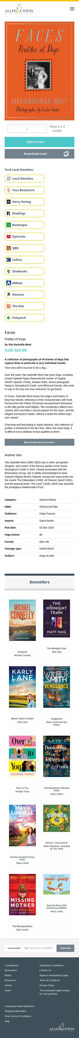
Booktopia (19, 225)
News (8, 990)
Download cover (35, 154)
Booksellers (11, 970)
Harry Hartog (21, 202)
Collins (17, 260)
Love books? (14, 948)
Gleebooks (19, 271)
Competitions (11, 965)
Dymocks (18, 237)
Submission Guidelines (51, 965)
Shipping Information (15, 1011)
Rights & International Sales (54, 975)
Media (8, 975)
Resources (10, 980)
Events (8, 985)
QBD (15, 248)
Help (7, 1021)
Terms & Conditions (50, 980)
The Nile (18, 306)
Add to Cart (35, 142)
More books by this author (39, 442)
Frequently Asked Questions (19, 1006)
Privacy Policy (47, 985)
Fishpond (19, 318)
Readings (18, 213)
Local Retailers (22, 179)
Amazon (18, 295)
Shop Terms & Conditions (18, 1016)
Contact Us (45, 970)
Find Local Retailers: (19, 170)
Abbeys (17, 283)
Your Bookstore (23, 190)
